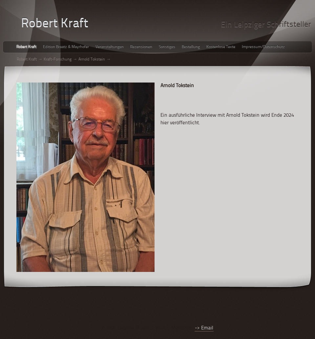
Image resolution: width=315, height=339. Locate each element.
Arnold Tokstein (91, 59)
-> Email (204, 328)
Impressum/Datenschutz (263, 47)
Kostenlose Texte (220, 47)
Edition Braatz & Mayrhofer (66, 47)
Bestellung (191, 47)
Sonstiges (167, 47)
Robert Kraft (26, 47)
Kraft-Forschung (58, 59)
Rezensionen (141, 47)
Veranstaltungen (109, 47)
